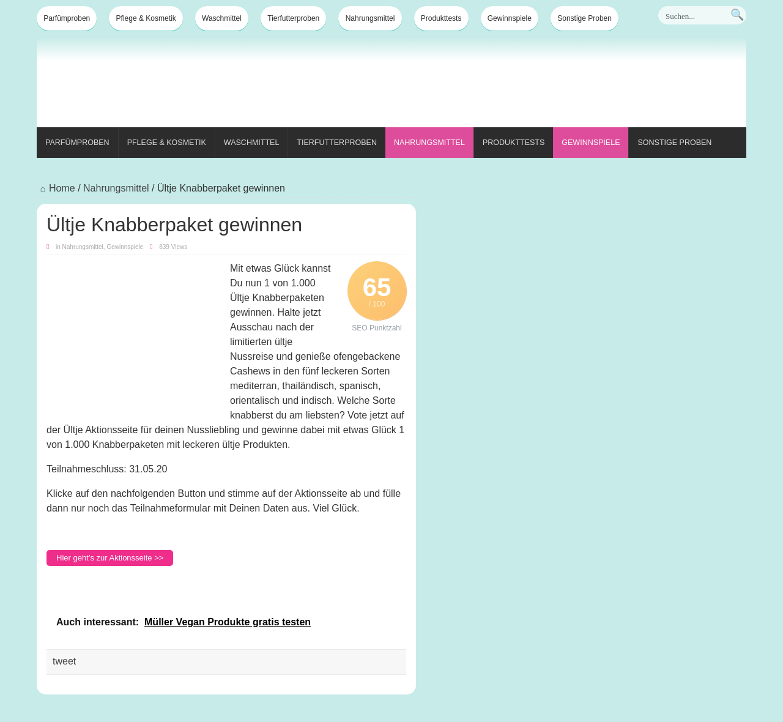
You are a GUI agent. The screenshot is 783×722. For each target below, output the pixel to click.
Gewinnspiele (510, 18)
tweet (64, 661)
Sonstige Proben (584, 18)
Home (56, 188)
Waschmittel (222, 18)
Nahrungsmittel (370, 18)
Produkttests (441, 18)
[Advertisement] (523, 84)
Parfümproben (66, 18)
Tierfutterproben (293, 18)
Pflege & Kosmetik (146, 18)
